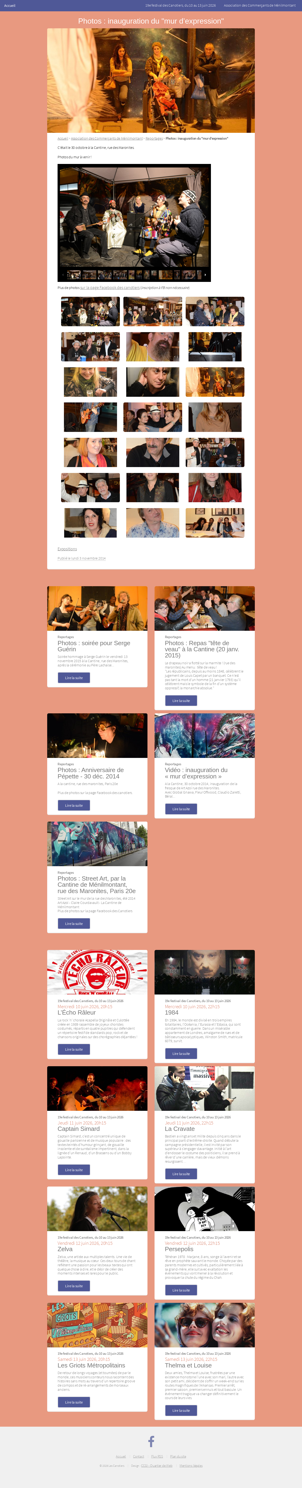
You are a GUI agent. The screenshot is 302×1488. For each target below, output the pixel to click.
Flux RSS (157, 1456)
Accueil (9, 5)
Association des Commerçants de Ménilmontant (260, 5)
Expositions (67, 549)
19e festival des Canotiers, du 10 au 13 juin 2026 (180, 5)
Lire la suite (74, 677)
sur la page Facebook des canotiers (110, 287)
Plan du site (178, 1456)
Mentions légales (191, 1465)
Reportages (154, 138)
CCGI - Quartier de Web (156, 1465)
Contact (138, 1456)
